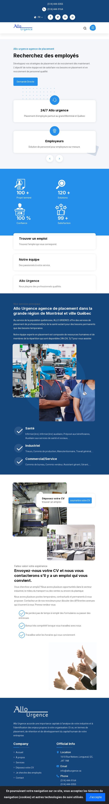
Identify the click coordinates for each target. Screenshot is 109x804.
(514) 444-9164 (55, 9)
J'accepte (95, 797)
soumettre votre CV (70, 500)
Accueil (18, 752)
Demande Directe (25, 83)
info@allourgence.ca (70, 771)
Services (18, 762)
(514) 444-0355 (55, 4)
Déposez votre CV (23, 767)
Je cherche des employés (27, 772)
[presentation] (49, 158)
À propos (19, 757)
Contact (18, 778)
